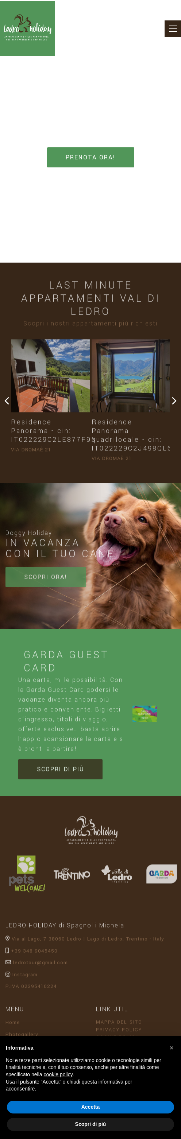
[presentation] (7, 402)
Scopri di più (60, 771)
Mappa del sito (121, 1024)
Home (12, 1024)
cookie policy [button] (58, 1074)
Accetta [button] (90, 1107)
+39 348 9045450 (31, 952)
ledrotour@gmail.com (36, 964)
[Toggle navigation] (173, 28)
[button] (171, 1048)
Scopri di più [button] (90, 1124)
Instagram (21, 976)
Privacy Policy (121, 1031)
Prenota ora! (91, 157)
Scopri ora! (46, 578)
